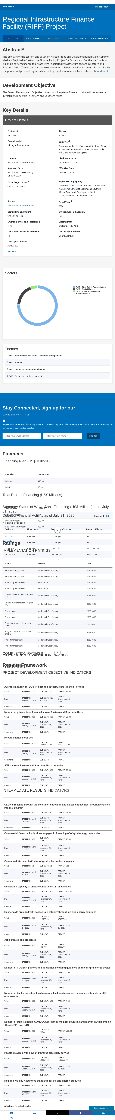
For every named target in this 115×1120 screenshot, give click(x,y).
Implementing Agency (71, 181)
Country (11, 158)
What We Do (8, 6)
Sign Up (93, 435)
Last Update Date (17, 241)
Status (62, 131)
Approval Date (15, 168)
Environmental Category (72, 211)
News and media (77, 38)
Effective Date (66, 168)
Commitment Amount (19, 211)
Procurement (34, 38)
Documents (55, 38)
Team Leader (14, 141)
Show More (100, 71)
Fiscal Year (65, 201)
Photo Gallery (99, 38)
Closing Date (65, 221)
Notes (10, 251)
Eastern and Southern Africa (21, 205)
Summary (13, 38)
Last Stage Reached (69, 231)
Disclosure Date (67, 158)
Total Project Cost (18, 182)
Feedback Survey (101, 1108)
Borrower (64, 141)
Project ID (12, 131)
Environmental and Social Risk (23, 221)
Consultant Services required (23, 231)
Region (11, 201)
